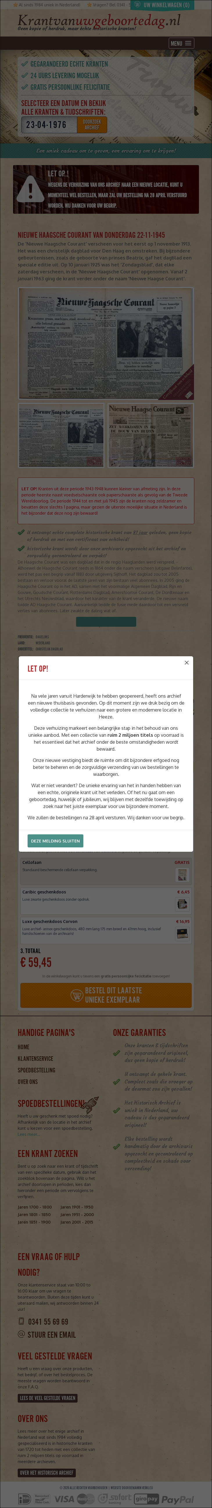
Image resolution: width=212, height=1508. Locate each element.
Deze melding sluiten (55, 840)
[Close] (186, 662)
